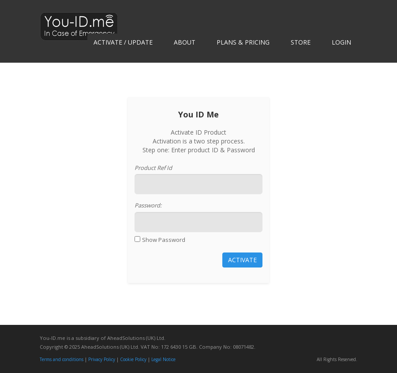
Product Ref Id (153, 168)
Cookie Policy (133, 359)
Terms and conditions (61, 359)
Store (301, 42)
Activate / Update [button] (123, 42)
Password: (148, 205)
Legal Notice (163, 359)
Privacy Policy (101, 359)
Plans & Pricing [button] (243, 42)
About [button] (184, 42)
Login (341, 42)
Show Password (163, 240)
